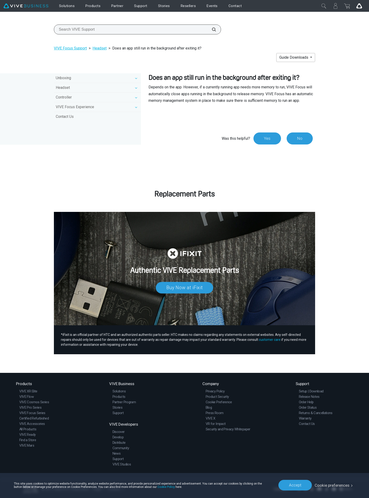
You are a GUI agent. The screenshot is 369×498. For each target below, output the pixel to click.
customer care (270, 340)
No (299, 138)
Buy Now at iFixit (184, 287)
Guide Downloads (294, 57)
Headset (99, 48)
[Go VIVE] (359, 6)
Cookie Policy (166, 486)
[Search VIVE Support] (211, 29)
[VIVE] (26, 6)
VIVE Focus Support (70, 48)
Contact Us (65, 116)
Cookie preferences (332, 485)
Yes (266, 138)
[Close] (324, 6)
